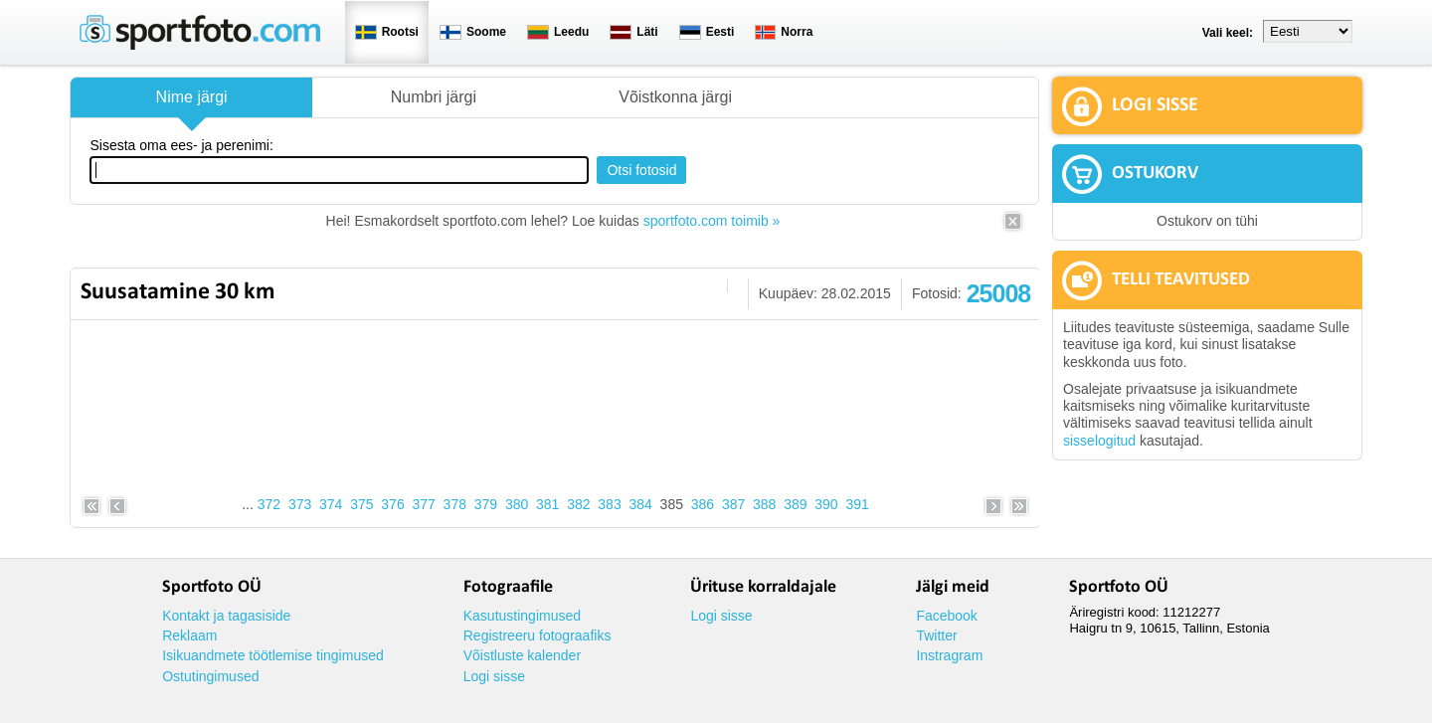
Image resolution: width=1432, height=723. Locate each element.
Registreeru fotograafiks (537, 635)
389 (795, 504)
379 (485, 504)
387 (733, 504)
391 (856, 504)
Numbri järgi (433, 97)
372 (269, 504)
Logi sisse (494, 676)
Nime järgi (192, 97)
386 (702, 504)
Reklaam (189, 635)
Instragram (949, 655)
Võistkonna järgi (675, 97)
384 (639, 504)
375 (361, 504)
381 (547, 504)
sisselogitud (1099, 441)
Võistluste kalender (522, 655)
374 (330, 504)
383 (609, 504)
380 (516, 504)
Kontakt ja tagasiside (226, 616)
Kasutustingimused (522, 616)
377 (423, 504)
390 (825, 504)
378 (455, 504)
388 (764, 504)
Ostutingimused (210, 676)
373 (299, 504)
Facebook (946, 616)
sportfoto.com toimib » (712, 221)
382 (578, 504)
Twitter (936, 635)
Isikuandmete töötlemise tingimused (273, 655)
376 (392, 504)
